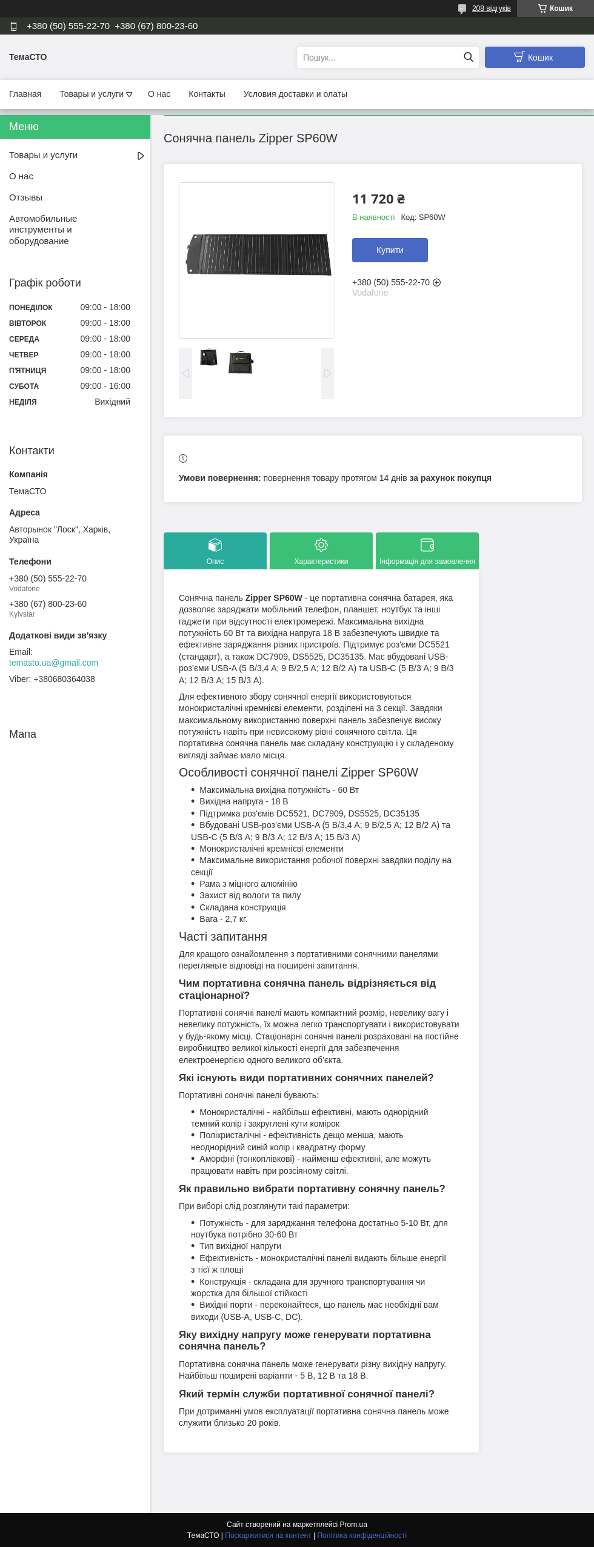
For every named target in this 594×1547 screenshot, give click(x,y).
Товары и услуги (91, 94)
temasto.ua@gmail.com (53, 662)
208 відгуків (491, 8)
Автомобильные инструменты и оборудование (43, 230)
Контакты (207, 94)
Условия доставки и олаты (295, 94)
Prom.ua (353, 1524)
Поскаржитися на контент (268, 1535)
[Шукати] (468, 57)
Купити (390, 250)
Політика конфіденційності (362, 1535)
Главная (25, 94)
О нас (159, 94)
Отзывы (25, 197)
